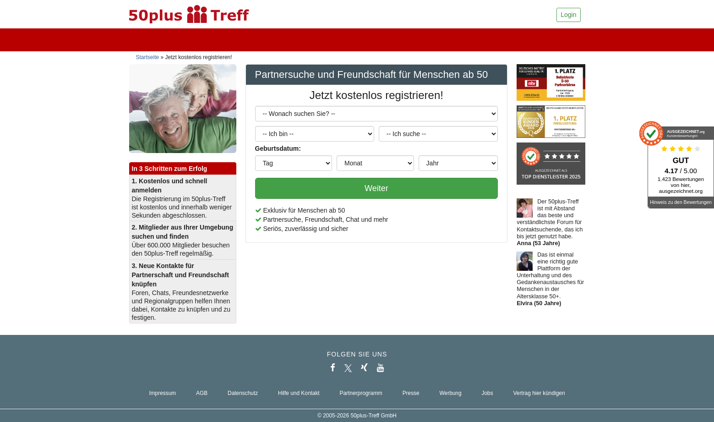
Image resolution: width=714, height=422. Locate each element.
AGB (201, 393)
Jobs (487, 393)
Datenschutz (243, 393)
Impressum (162, 393)
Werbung (451, 393)
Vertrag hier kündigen (539, 393)
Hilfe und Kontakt (299, 393)
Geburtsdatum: (278, 148)
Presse (411, 393)
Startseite (147, 57)
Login (568, 14)
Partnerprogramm (361, 393)
